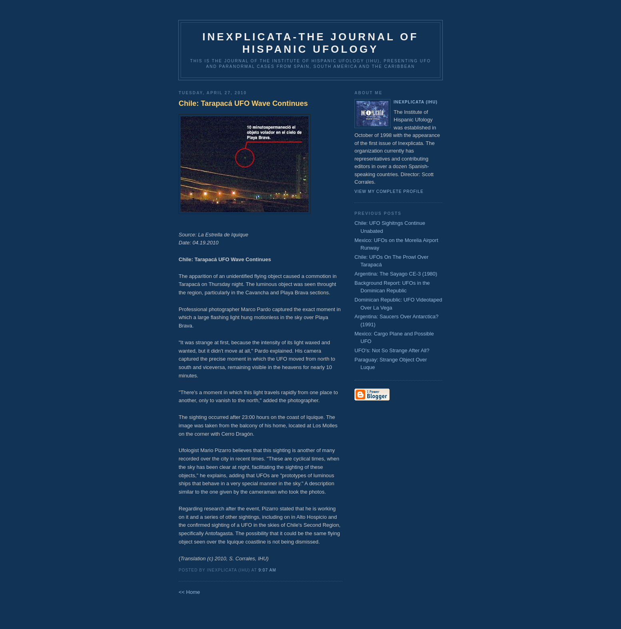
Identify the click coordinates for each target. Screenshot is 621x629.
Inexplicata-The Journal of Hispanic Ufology (310, 43)
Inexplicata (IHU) (416, 102)
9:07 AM (267, 570)
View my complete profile (389, 191)
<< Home (189, 592)
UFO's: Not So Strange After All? (391, 350)
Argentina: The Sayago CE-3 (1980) (395, 274)
